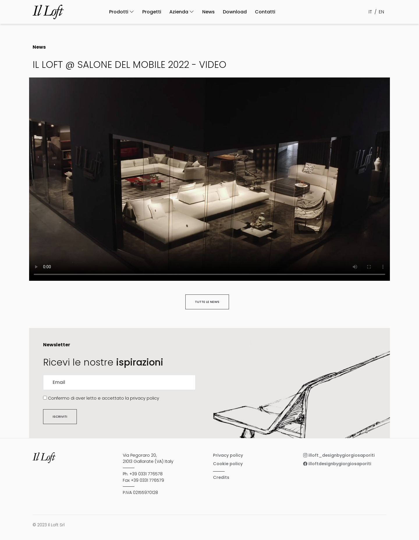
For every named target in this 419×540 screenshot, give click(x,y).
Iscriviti (60, 416)
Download (235, 11)
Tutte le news (207, 301)
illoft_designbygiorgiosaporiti (339, 455)
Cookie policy (228, 464)
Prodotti (121, 11)
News (208, 11)
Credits (221, 477)
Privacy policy (228, 455)
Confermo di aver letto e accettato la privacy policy (103, 398)
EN (381, 11)
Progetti (151, 11)
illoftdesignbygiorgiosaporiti (337, 464)
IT (370, 11)
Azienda (181, 11)
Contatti (265, 11)
